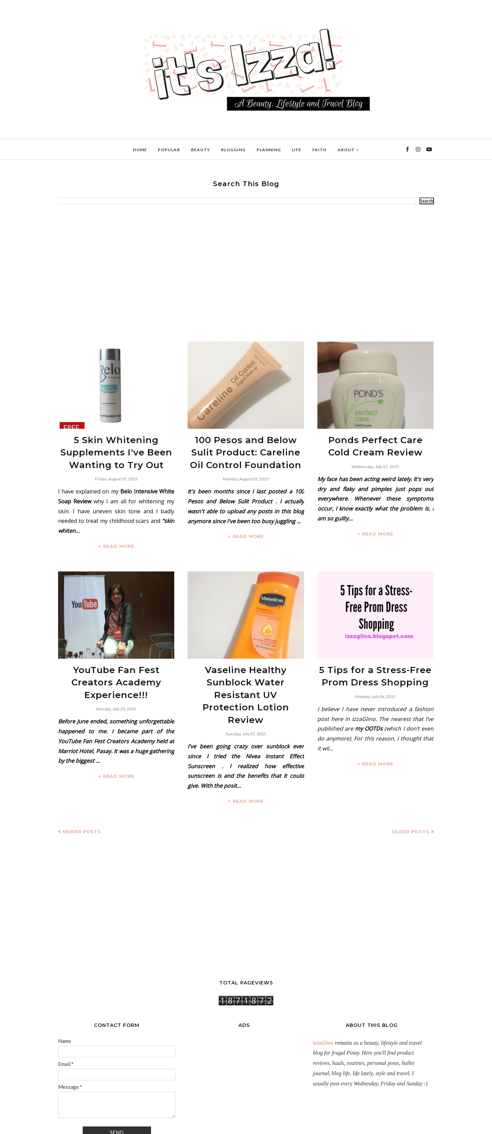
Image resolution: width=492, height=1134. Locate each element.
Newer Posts (82, 789)
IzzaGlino (323, 1000)
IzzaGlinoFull (88, 1125)
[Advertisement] (246, 273)
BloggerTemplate (139, 1125)
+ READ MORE (116, 537)
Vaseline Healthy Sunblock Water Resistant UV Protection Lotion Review (246, 669)
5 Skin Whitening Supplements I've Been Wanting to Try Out (116, 448)
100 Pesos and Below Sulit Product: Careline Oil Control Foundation (245, 448)
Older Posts (410, 789)
